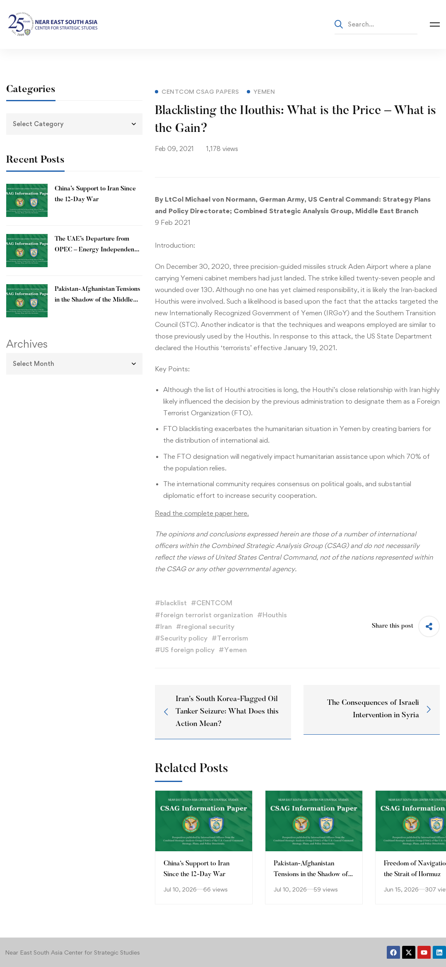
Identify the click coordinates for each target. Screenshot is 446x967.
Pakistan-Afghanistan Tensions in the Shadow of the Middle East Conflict (97, 300)
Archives (27, 344)
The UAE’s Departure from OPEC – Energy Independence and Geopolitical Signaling (98, 250)
